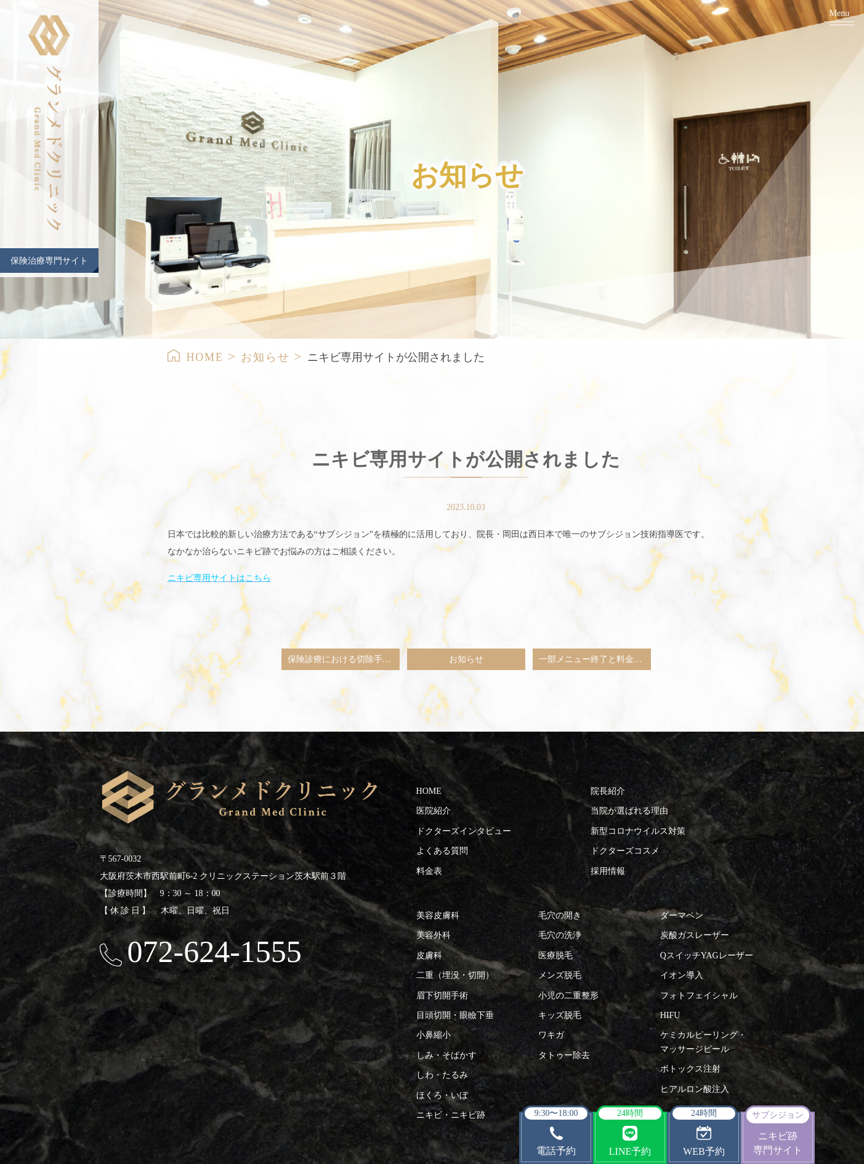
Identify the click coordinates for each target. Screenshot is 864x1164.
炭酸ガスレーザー (694, 935)
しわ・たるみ (442, 1075)
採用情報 (608, 871)
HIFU (670, 1015)
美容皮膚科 (437, 915)
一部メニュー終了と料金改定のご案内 (595, 659)
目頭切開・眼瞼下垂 (455, 1015)
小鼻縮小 (433, 1035)
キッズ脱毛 (559, 1015)
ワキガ (551, 1035)
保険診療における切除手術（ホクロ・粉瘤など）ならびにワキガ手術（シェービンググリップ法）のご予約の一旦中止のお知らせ (344, 659)
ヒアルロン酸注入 (694, 1089)
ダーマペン (681, 915)
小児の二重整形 (568, 995)
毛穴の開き (559, 915)
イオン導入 (681, 975)
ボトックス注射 (690, 1068)
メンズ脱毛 (559, 975)
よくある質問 (442, 850)
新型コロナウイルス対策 (638, 831)
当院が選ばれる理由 (629, 810)
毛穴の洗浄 (559, 935)
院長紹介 (608, 791)
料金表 (429, 871)
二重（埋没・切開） (455, 975)
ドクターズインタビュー (463, 831)
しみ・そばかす (446, 1055)
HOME (205, 357)
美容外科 (433, 935)
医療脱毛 (555, 955)
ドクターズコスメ (625, 850)
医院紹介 (433, 810)
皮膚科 (429, 955)
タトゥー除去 (564, 1055)
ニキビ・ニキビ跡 (450, 1115)
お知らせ (265, 357)
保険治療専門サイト (49, 260)
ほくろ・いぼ (442, 1095)
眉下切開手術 (442, 995)
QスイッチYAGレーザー (706, 955)
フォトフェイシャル (699, 995)
